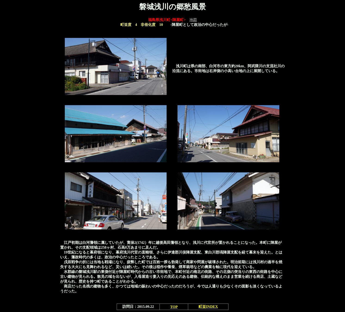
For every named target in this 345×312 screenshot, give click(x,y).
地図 (193, 20)
